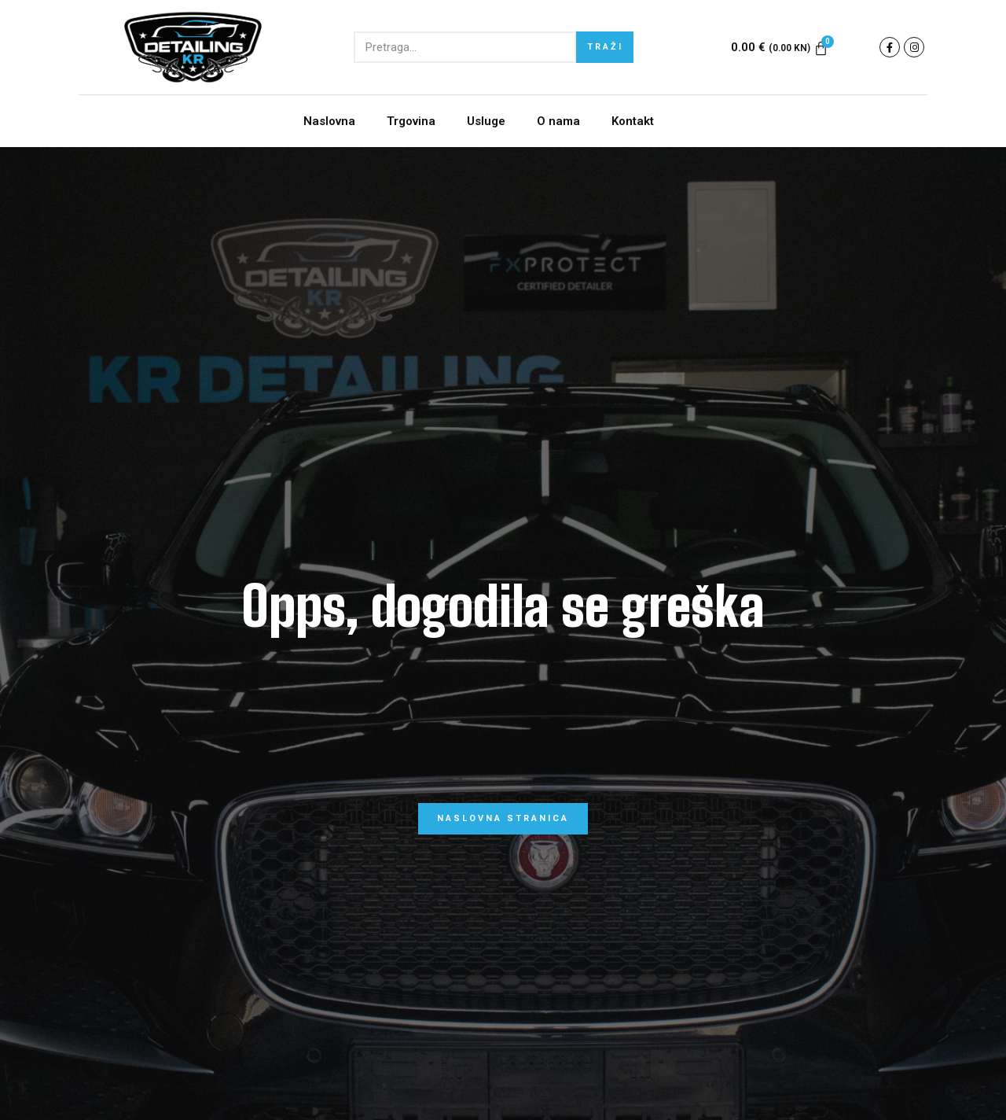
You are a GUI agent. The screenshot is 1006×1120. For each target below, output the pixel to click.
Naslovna (329, 121)
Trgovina (411, 121)
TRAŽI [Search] (605, 47)
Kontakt (632, 121)
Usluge (486, 121)
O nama (558, 121)
